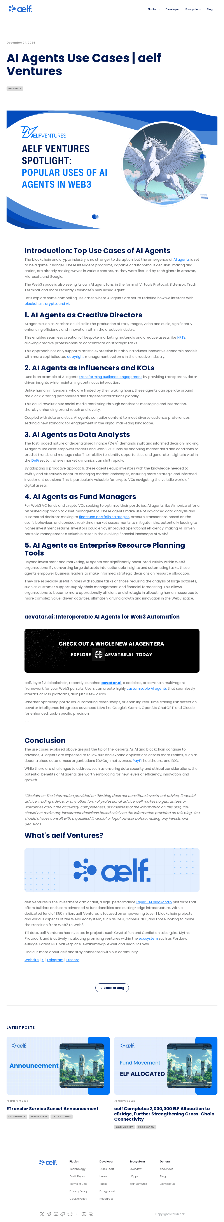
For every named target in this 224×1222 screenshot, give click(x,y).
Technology (61, 1116)
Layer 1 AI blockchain (154, 902)
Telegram (55, 959)
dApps (134, 1176)
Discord (72, 959)
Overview (136, 1169)
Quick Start (107, 1169)
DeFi (35, 460)
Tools (103, 1184)
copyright (75, 356)
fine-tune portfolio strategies (104, 516)
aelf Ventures (138, 1184)
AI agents (181, 259)
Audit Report (78, 1176)
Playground (107, 1191)
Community (16, 1116)
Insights (14, 88)
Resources (107, 1199)
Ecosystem (39, 1116)
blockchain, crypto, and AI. (47, 303)
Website (31, 959)
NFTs (181, 337)
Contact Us (167, 1184)
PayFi (137, 760)
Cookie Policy (78, 1199)
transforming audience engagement (110, 376)
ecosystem (148, 938)
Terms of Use (78, 1184)
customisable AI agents (147, 688)
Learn (103, 1176)
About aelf (166, 1169)
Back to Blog (112, 988)
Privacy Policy (79, 1191)
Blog (163, 1176)
